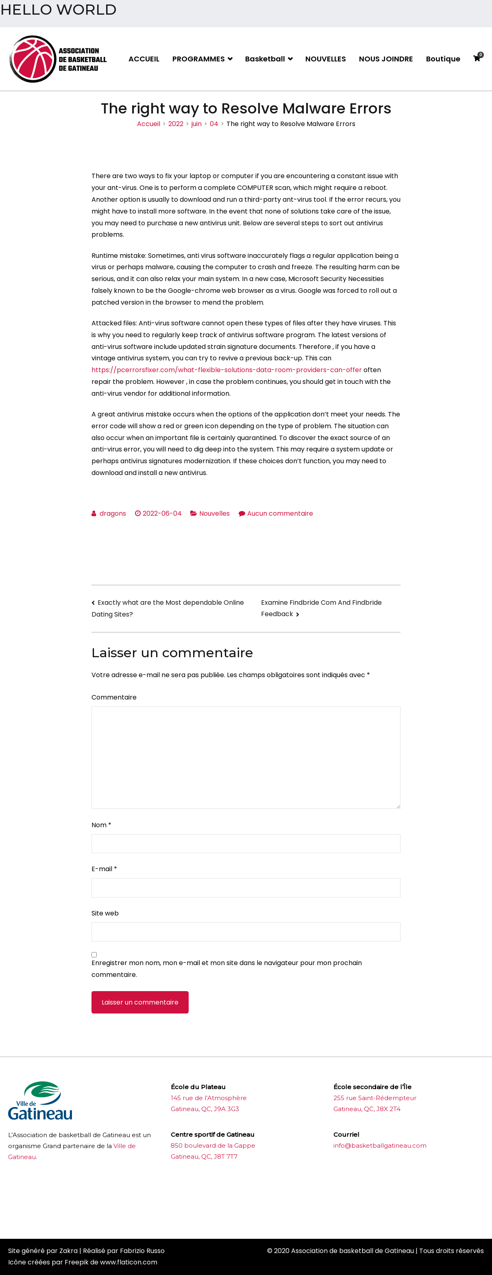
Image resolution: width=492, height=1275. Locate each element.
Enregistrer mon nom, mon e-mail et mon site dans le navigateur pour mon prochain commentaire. (226, 968)
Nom (101, 825)
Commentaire (114, 697)
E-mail (104, 869)
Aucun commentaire (280, 513)
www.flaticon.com (128, 1262)
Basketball (265, 59)
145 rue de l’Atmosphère (209, 1098)
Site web (105, 913)
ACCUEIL (143, 59)
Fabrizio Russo (142, 1250)
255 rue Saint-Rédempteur (374, 1098)
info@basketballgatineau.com (380, 1145)
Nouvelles (214, 513)
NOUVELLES (325, 59)
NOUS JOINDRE (386, 59)
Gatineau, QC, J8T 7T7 (204, 1156)
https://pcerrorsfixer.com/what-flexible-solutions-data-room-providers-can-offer (226, 370)
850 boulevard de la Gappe (213, 1145)
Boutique (443, 59)
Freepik (77, 1262)
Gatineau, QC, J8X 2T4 (367, 1109)
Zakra (68, 1250)
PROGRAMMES (198, 59)
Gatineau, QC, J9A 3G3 (205, 1109)
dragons (113, 513)
